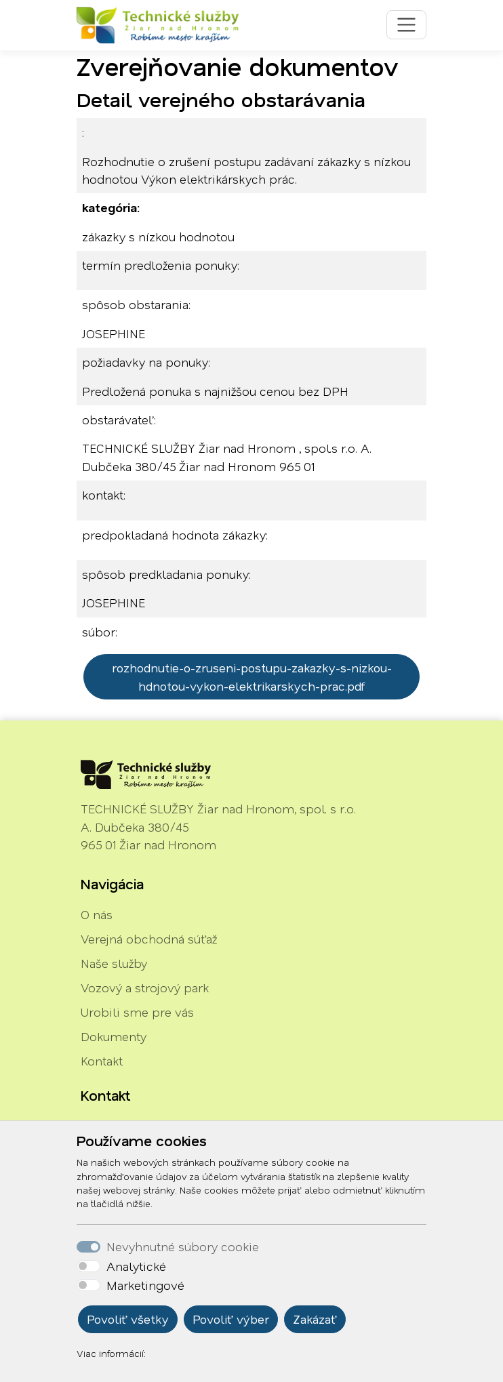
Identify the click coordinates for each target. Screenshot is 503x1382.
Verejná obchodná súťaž (149, 938)
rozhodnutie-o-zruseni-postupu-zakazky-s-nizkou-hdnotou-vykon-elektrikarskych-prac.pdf (252, 676)
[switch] (88, 1266)
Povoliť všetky (128, 1319)
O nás (97, 914)
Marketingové (145, 1285)
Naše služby (114, 963)
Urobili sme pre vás (137, 1011)
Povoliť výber (231, 1319)
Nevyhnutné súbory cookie (182, 1246)
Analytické (136, 1266)
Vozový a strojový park (145, 987)
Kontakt (102, 1060)
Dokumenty (113, 1036)
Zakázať (315, 1319)
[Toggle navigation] (406, 24)
